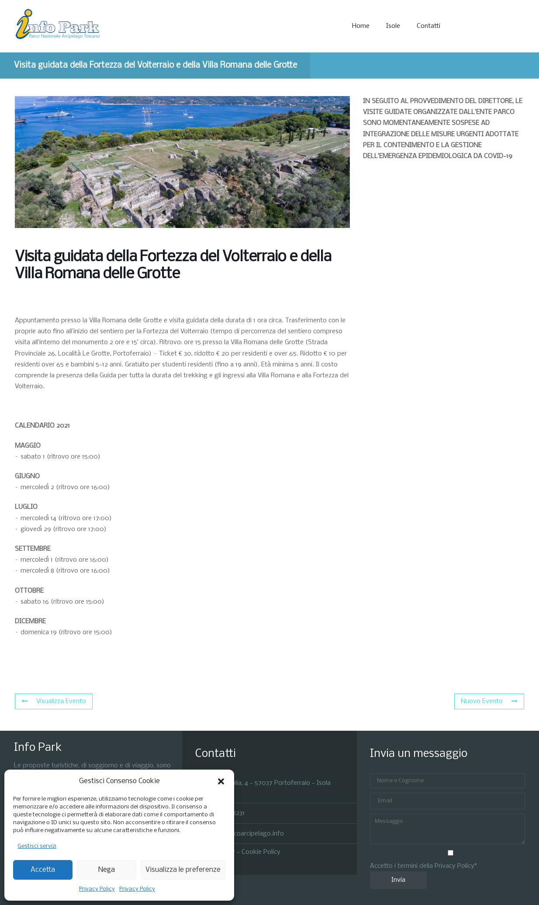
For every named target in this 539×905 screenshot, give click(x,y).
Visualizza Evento (53, 701)
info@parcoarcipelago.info (245, 833)
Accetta (43, 870)
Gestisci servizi (36, 846)
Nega (106, 870)
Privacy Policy (97, 889)
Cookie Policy (261, 852)
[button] (221, 781)
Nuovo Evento (489, 701)
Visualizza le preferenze (183, 870)
